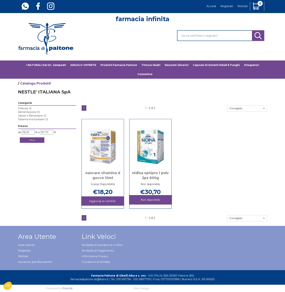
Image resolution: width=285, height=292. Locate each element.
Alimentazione (29, 112)
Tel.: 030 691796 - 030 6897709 (131, 279)
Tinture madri (150, 65)
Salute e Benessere (32, 115)
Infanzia (24, 108)
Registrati (226, 6)
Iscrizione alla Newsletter (35, 262)
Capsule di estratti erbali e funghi (216, 65)
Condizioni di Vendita (96, 262)
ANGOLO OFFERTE (83, 65)
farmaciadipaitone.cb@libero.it (89, 279)
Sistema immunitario (33, 119)
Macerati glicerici (176, 65)
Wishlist (242, 6)
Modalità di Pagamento (98, 250)
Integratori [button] (251, 65)
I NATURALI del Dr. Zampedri (46, 65)
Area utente (26, 245)
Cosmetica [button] (144, 74)
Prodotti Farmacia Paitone (119, 65)
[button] (247, 108)
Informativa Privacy (95, 256)
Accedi (211, 6)
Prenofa (67, 288)
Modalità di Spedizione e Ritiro (102, 245)
